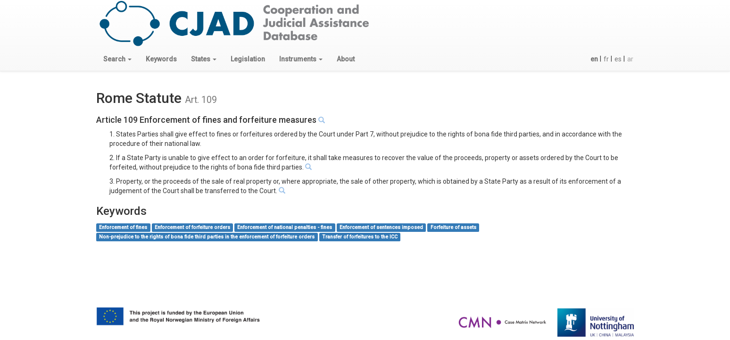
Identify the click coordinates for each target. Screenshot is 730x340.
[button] (117, 59)
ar (630, 59)
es (618, 59)
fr (606, 59)
